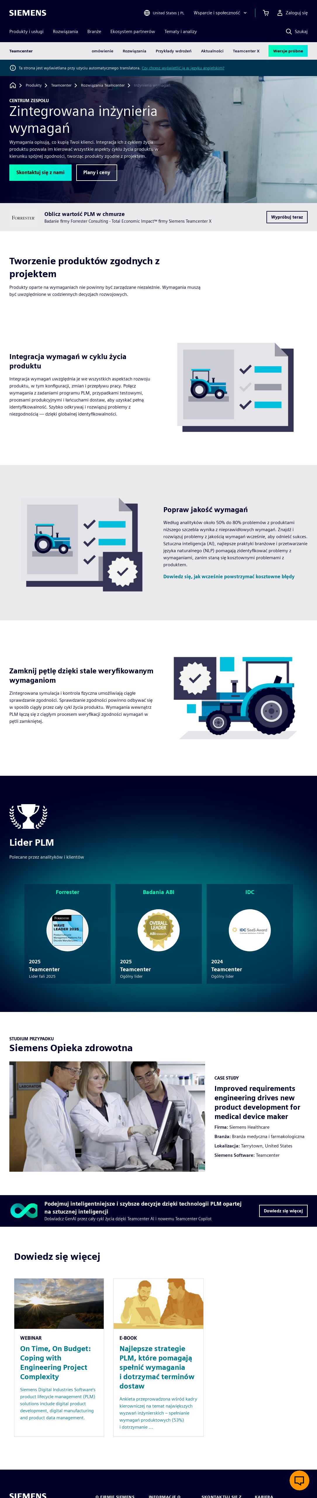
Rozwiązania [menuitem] (65, 31)
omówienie (102, 51)
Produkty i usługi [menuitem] (26, 31)
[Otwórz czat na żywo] (299, 1480)
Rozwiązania (134, 51)
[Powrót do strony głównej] (12, 85)
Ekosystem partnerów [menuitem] (132, 31)
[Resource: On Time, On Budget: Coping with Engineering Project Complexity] (59, 1357)
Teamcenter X (246, 51)
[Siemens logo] (27, 13)
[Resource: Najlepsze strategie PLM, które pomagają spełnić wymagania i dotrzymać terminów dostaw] (158, 1357)
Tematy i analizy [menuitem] (180, 31)
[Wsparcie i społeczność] (220, 13)
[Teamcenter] (61, 85)
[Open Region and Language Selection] (164, 13)
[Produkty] (34, 85)
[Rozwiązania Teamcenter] (103, 85)
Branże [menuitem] (94, 31)
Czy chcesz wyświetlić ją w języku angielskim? (183, 68)
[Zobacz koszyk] (266, 13)
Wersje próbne (288, 51)
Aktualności (212, 51)
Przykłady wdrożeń (174, 51)
